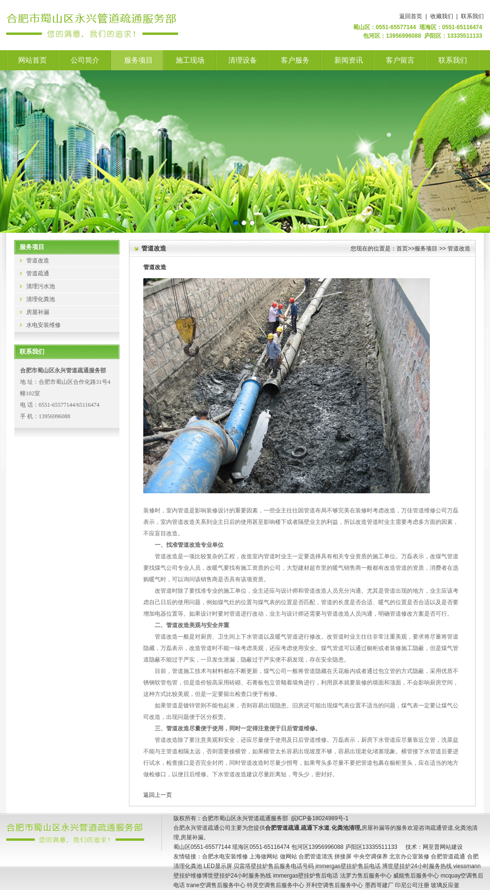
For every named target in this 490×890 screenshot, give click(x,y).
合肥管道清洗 (315, 856)
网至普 (431, 847)
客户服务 (295, 60)
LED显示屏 (217, 866)
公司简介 (85, 60)
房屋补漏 (37, 312)
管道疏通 (37, 273)
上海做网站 (263, 856)
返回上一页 (157, 795)
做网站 (288, 856)
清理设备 (242, 60)
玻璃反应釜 (445, 885)
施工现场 (190, 60)
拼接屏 (343, 856)
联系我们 (472, 16)
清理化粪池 (40, 299)
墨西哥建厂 (379, 885)
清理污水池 (40, 286)
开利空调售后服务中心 (334, 885)
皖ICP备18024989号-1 (320, 818)
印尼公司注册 (412, 885)
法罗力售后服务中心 (366, 875)
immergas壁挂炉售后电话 (348, 866)
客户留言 (400, 60)
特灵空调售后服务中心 (275, 885)
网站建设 (451, 847)
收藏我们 (441, 16)
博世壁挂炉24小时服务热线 (416, 866)
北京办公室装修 (409, 856)
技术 (411, 847)
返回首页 (410, 16)
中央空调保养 (370, 856)
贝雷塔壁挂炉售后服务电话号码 (274, 866)
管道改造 (37, 260)
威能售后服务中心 (416, 875)
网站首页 (32, 60)
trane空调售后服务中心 (215, 885)
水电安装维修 (43, 325)
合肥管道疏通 (448, 856)
